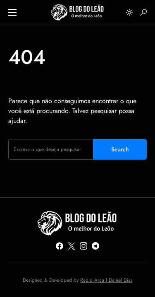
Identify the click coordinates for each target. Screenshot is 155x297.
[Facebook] (59, 246)
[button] (12, 12)
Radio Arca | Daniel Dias (106, 280)
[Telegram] (95, 246)
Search (120, 149)
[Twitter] (71, 246)
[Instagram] (83, 246)
